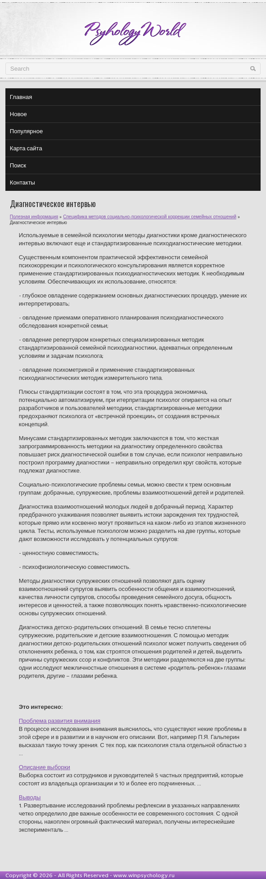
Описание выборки (44, 767)
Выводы (30, 797)
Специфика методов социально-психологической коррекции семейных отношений (149, 217)
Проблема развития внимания (59, 721)
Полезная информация (34, 217)
